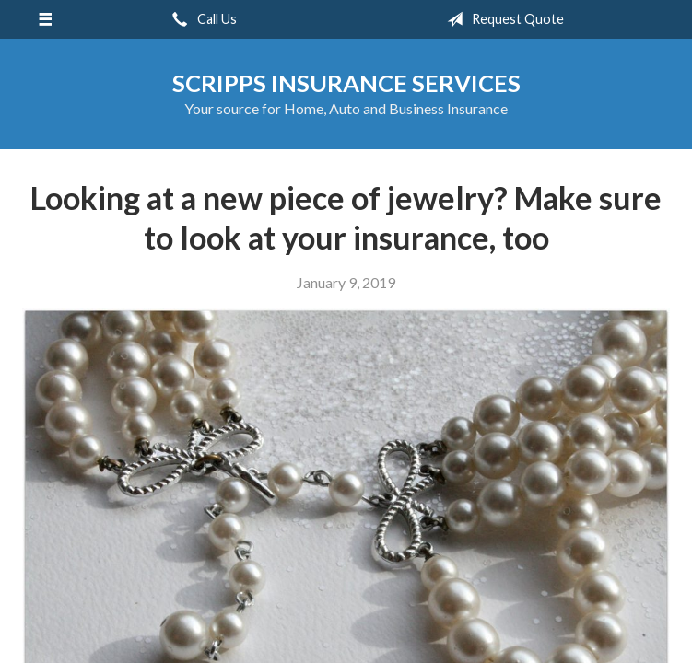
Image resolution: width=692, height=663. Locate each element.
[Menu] (45, 19)
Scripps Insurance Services (346, 83)
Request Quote (502, 19)
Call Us (201, 19)
